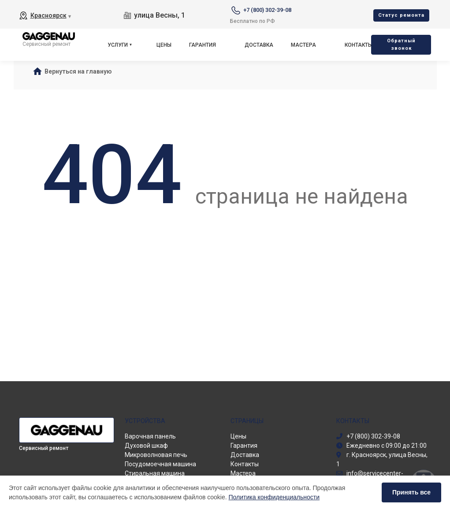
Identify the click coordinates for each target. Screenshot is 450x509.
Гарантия (202, 45)
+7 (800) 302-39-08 (267, 10)
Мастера (303, 45)
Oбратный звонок (401, 44)
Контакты (358, 45)
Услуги (118, 45)
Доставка (259, 45)
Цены (163, 45)
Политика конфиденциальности (274, 497)
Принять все (411, 492)
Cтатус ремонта (401, 15)
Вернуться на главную (78, 71)
